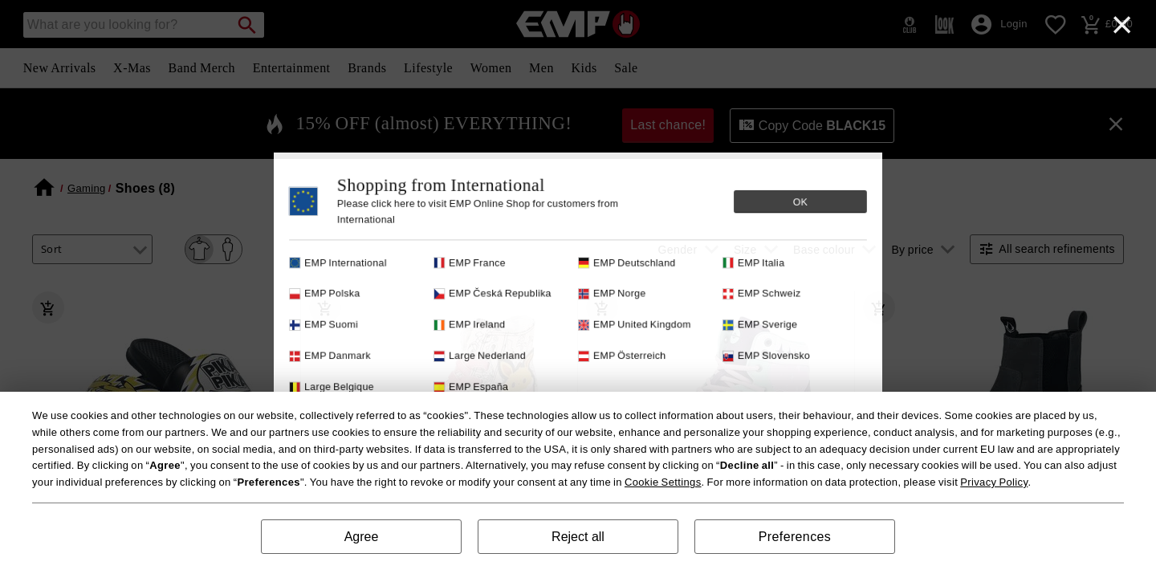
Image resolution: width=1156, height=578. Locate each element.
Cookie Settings (663, 482)
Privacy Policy (994, 482)
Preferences (795, 536)
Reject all (578, 536)
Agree (361, 536)
